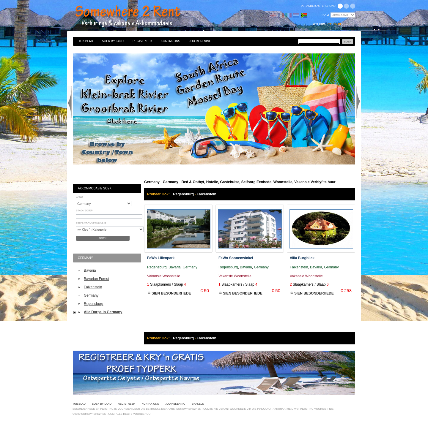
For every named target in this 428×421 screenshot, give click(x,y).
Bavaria (90, 270)
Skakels (198, 403)
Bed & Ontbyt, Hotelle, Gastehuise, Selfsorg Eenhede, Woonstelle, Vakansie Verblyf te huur (134, 16)
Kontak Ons (170, 41)
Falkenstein (93, 287)
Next (358, 102)
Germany (91, 295)
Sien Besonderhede (171, 293)
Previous (69, 102)
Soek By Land (113, 41)
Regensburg (93, 304)
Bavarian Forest (96, 279)
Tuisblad (85, 41)
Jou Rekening (200, 41)
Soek (102, 238)
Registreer (142, 41)
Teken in (334, 24)
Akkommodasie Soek (94, 188)
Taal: (325, 14)
